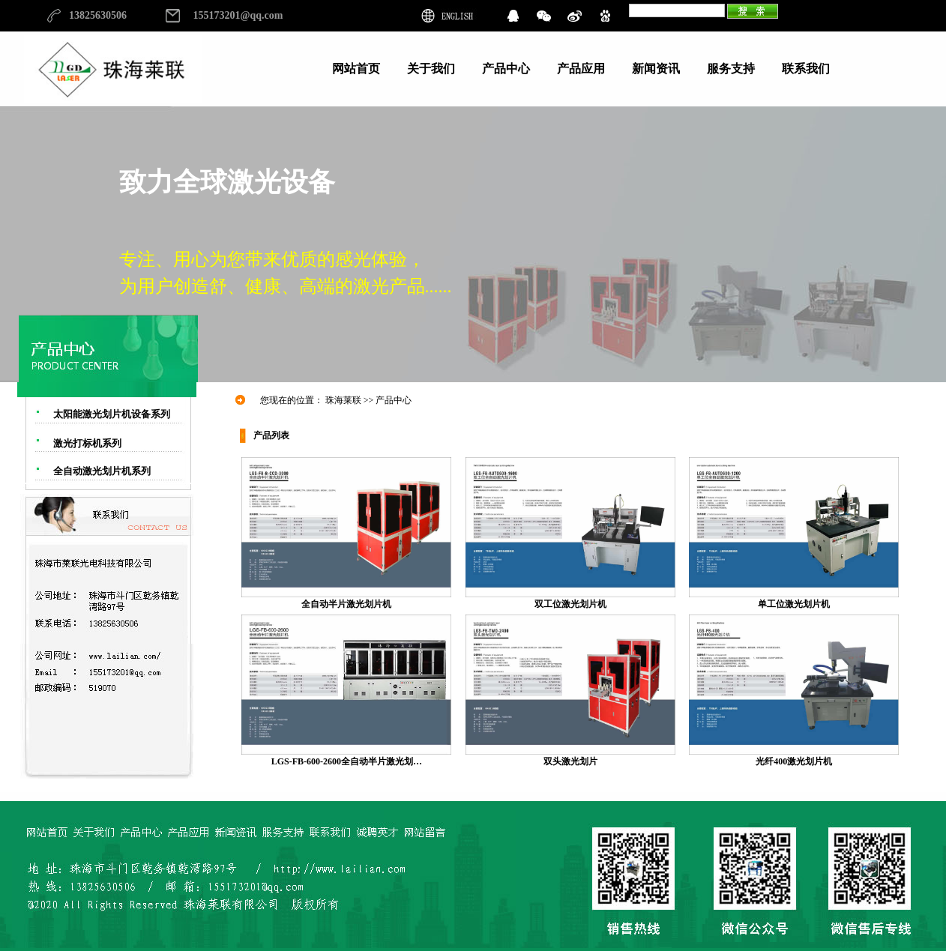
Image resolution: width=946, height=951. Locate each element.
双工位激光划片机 (570, 599)
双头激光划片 (570, 756)
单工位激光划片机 (794, 599)
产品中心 (506, 68)
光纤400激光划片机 (794, 756)
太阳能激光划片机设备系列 (111, 414)
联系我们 (806, 68)
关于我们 (431, 68)
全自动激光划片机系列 (102, 471)
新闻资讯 (656, 68)
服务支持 (731, 68)
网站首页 (356, 68)
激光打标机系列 (87, 443)
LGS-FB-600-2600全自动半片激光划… (346, 756)
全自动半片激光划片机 (346, 599)
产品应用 (581, 68)
